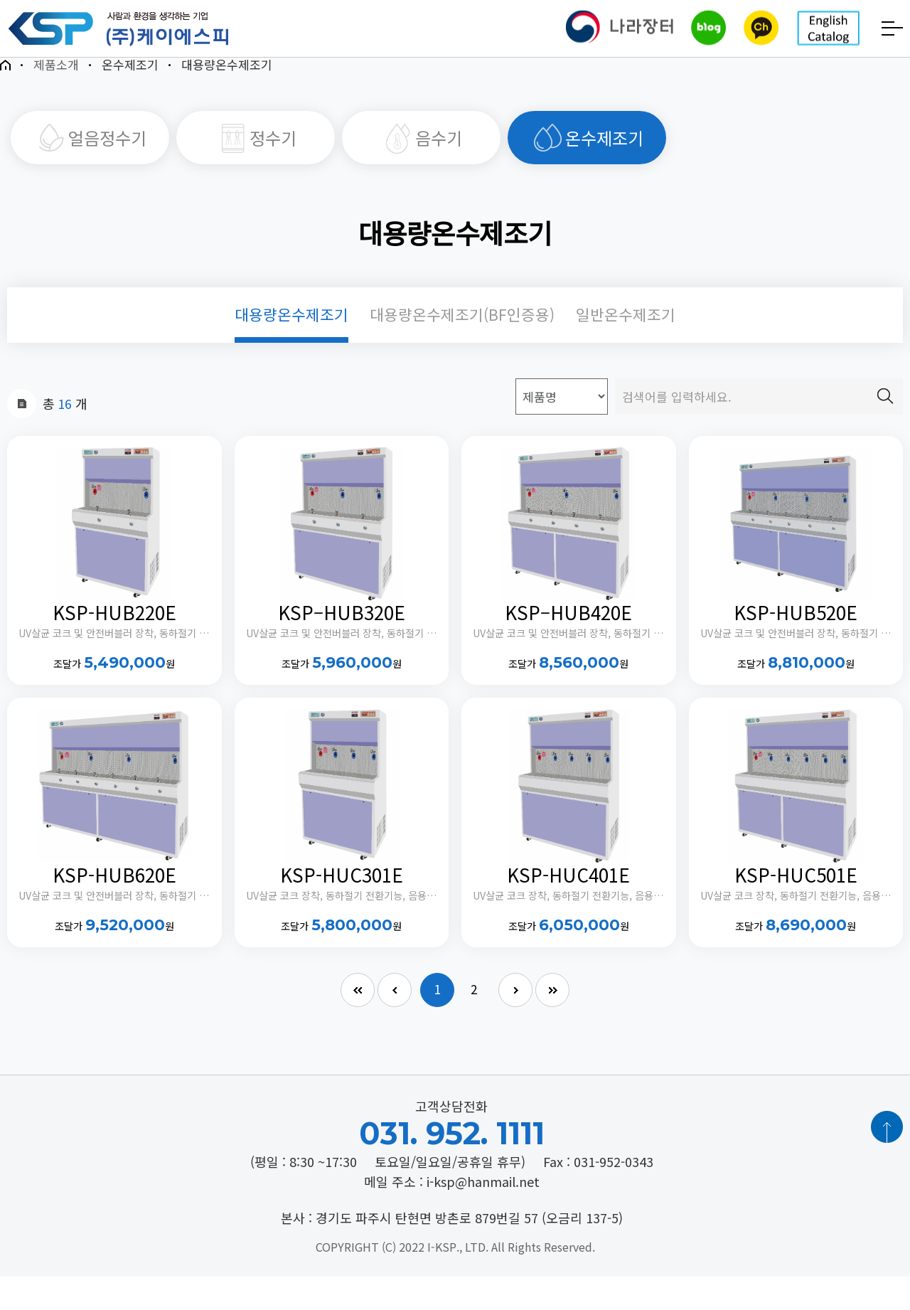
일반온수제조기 (625, 332)
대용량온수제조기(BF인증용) (462, 332)
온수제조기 (587, 148)
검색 (885, 414)
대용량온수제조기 (291, 332)
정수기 (255, 148)
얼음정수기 (90, 148)
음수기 (421, 148)
